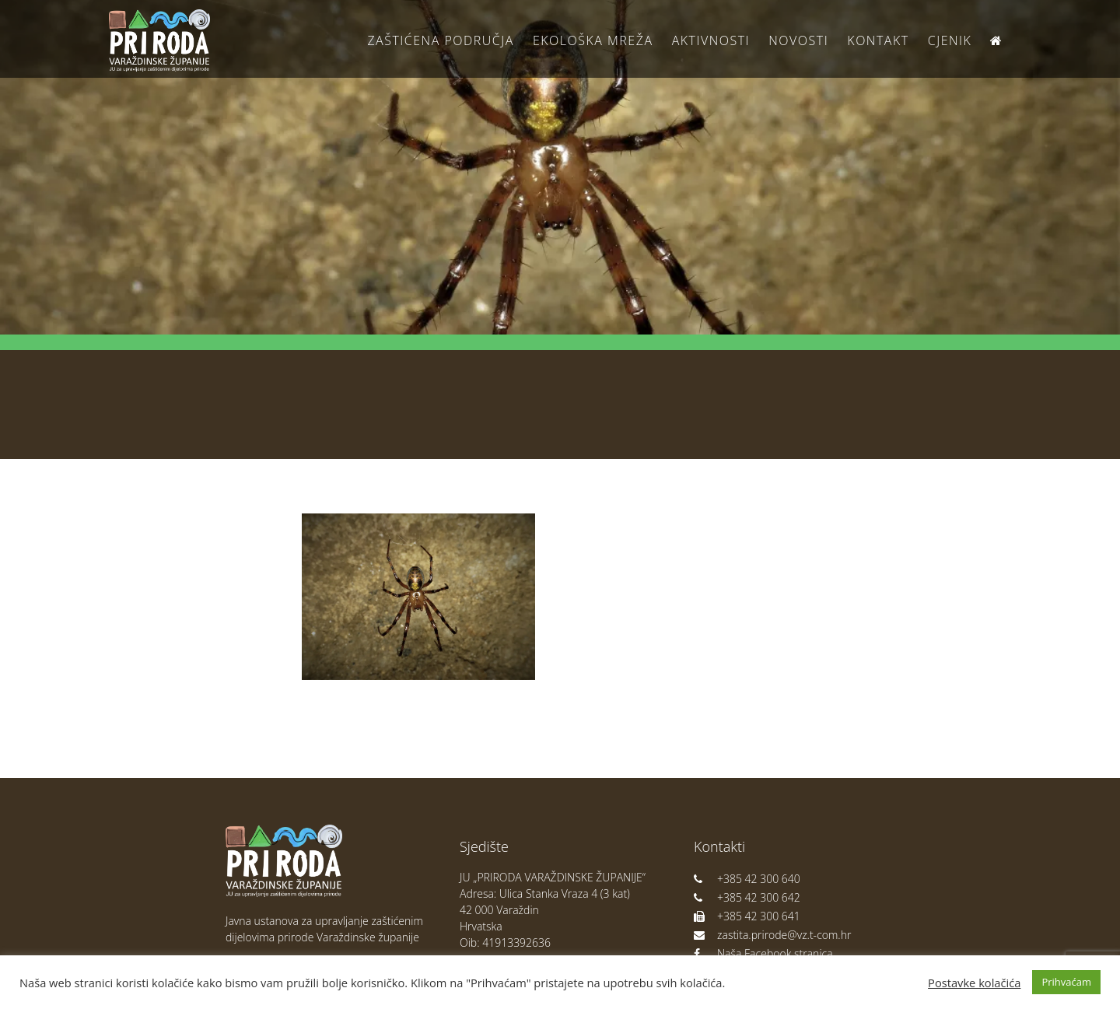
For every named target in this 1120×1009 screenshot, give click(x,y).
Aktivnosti (711, 40)
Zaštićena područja (440, 40)
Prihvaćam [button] (1066, 982)
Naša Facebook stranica (763, 953)
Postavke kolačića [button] (974, 983)
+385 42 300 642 (747, 897)
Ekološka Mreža (593, 40)
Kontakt (877, 40)
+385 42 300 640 (747, 878)
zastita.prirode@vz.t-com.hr (772, 934)
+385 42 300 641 (747, 916)
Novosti (798, 40)
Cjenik (950, 40)
